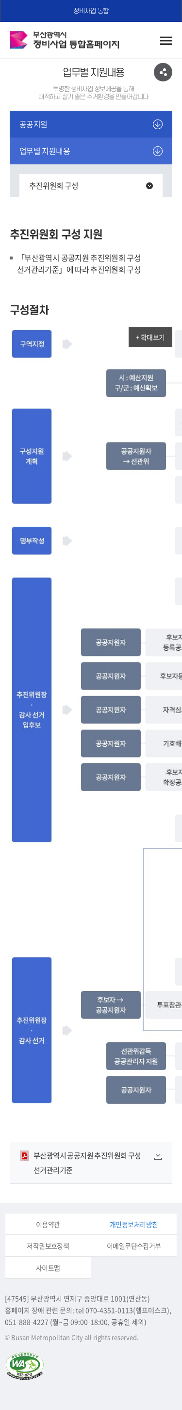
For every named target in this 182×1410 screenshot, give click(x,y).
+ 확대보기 (150, 337)
